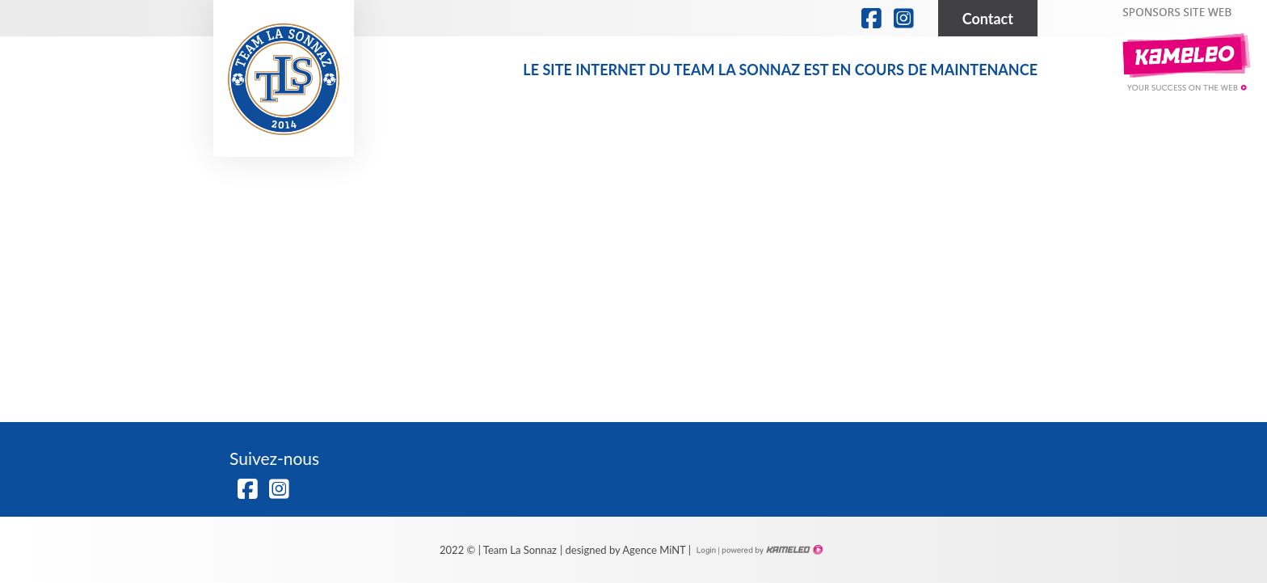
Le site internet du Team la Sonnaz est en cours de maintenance (780, 69)
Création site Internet (770, 550)
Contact (987, 18)
